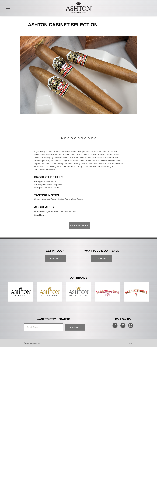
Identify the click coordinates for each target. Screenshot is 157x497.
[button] (75, 477)
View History (40, 365)
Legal (130, 493)
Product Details (48, 327)
